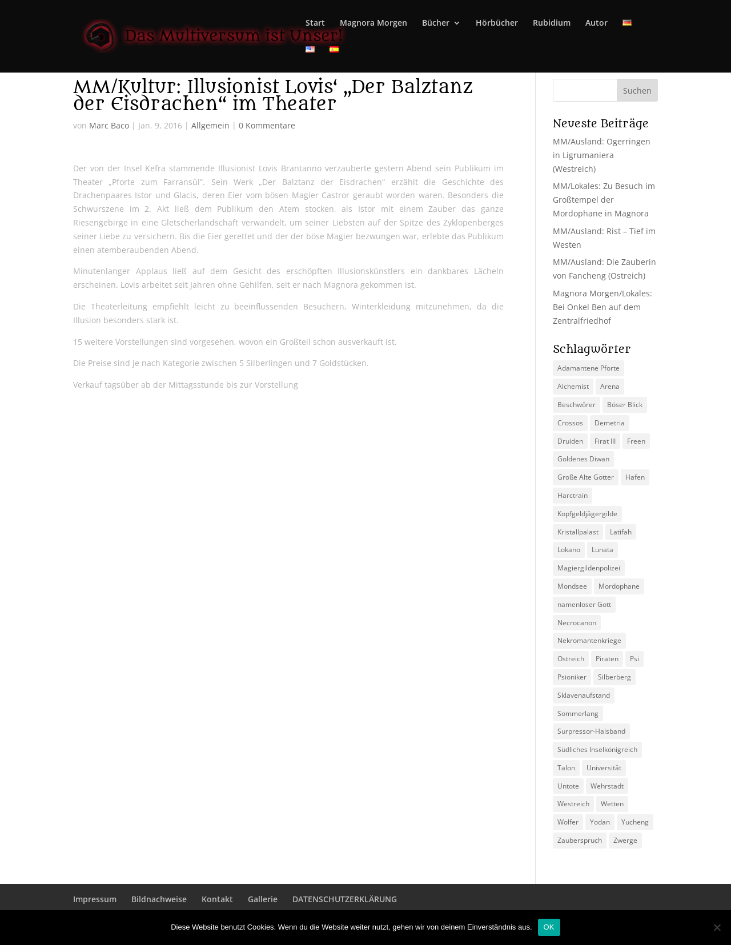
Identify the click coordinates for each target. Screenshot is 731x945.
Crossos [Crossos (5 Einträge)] (570, 423)
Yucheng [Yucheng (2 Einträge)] (635, 822)
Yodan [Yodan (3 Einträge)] (600, 822)
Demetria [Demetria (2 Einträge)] (610, 423)
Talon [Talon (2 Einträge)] (566, 768)
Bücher (435, 23)
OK (549, 927)
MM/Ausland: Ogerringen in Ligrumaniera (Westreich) (601, 155)
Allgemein (210, 125)
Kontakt (217, 899)
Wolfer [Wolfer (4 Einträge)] (568, 822)
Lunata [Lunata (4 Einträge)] (602, 549)
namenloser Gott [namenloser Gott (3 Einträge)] (584, 604)
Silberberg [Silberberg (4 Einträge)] (614, 677)
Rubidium (552, 23)
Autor (596, 23)
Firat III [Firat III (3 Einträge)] (605, 441)
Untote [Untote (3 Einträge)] (568, 786)
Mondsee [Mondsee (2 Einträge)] (572, 586)
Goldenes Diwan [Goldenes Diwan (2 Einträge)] (583, 459)
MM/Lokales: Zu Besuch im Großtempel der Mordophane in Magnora (604, 199)
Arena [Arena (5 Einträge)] (610, 386)
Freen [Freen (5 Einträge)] (636, 441)
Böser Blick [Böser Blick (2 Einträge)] (624, 404)
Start (315, 23)
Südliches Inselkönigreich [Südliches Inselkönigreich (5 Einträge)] (597, 749)
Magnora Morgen (373, 23)
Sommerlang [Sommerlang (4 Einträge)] (578, 713)
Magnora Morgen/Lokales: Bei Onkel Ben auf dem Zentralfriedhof (602, 307)
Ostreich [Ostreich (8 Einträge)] (570, 658)
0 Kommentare (267, 125)
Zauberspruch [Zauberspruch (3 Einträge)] (579, 840)
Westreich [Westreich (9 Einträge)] (573, 804)
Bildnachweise (159, 899)
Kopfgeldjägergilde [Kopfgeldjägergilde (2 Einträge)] (587, 513)
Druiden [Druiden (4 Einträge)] (570, 441)
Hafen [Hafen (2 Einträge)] (635, 477)
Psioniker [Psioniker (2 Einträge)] (572, 677)
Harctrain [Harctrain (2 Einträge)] (572, 495)
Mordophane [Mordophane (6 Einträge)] (619, 586)
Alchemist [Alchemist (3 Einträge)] (573, 386)
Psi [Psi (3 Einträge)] (634, 658)
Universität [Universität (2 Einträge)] (604, 768)
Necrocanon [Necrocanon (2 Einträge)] (576, 623)
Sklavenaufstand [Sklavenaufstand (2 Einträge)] (583, 695)
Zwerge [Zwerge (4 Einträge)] (625, 840)
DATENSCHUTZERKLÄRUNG (344, 899)
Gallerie (263, 899)
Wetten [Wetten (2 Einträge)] (612, 804)
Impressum (95, 899)
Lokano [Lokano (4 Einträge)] (568, 549)
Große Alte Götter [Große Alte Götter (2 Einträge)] (585, 477)
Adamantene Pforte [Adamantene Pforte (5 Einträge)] (588, 368)
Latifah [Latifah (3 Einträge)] (621, 532)
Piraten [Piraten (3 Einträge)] (607, 658)
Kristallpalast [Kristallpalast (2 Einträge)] (578, 532)
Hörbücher (497, 23)
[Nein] (716, 927)
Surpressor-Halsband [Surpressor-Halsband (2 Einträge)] (591, 731)
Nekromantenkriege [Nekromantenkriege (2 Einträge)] (589, 640)
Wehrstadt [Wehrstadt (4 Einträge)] (607, 786)
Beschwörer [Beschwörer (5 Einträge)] (576, 404)
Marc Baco (109, 125)
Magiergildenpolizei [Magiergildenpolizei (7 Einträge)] (588, 568)
